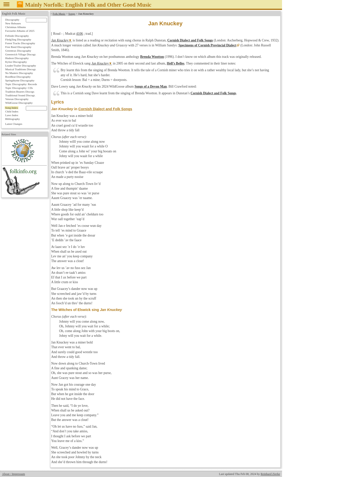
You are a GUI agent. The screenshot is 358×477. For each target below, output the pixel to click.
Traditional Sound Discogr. (20, 95)
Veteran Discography (17, 99)
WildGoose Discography (19, 102)
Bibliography (12, 118)
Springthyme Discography (20, 80)
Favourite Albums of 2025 (20, 30)
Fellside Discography (17, 35)
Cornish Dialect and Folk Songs (190, 40)
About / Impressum (13, 474)
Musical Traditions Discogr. (20, 69)
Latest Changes (13, 123)
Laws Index (11, 115)
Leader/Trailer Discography (20, 65)
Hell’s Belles (175, 63)
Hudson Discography (17, 58)
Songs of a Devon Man (151, 86)
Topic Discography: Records (21, 84)
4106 (79, 33)
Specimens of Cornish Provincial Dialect (207, 45)
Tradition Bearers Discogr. (20, 91)
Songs (71, 13)
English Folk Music (14, 13)
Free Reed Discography (18, 46)
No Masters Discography (19, 72)
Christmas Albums (15, 27)
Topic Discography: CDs (19, 87)
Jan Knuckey (60, 40)
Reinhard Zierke (270, 474)
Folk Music (59, 13)
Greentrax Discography (18, 50)
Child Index (11, 111)
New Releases (13, 23)
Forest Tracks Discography (20, 43)
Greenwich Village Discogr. (20, 54)
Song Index (11, 107)
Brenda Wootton (152, 57)
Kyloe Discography (16, 61)
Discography (12, 19)
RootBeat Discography (18, 76)
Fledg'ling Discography (18, 39)
